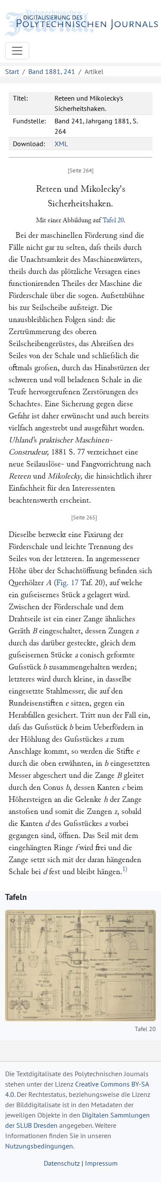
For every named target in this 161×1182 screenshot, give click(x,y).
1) (125, 869)
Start (12, 71)
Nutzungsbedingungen (39, 1146)
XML (61, 143)
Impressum (101, 1163)
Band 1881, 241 (51, 71)
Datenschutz (62, 1163)
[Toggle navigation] (17, 50)
